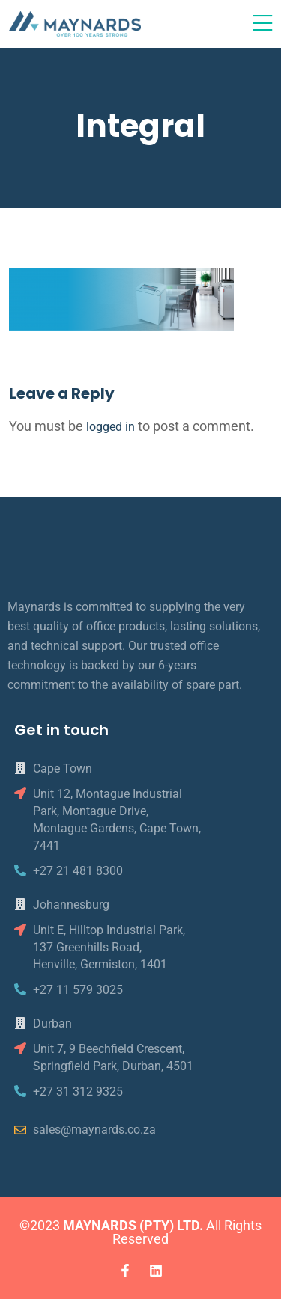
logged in (110, 427)
